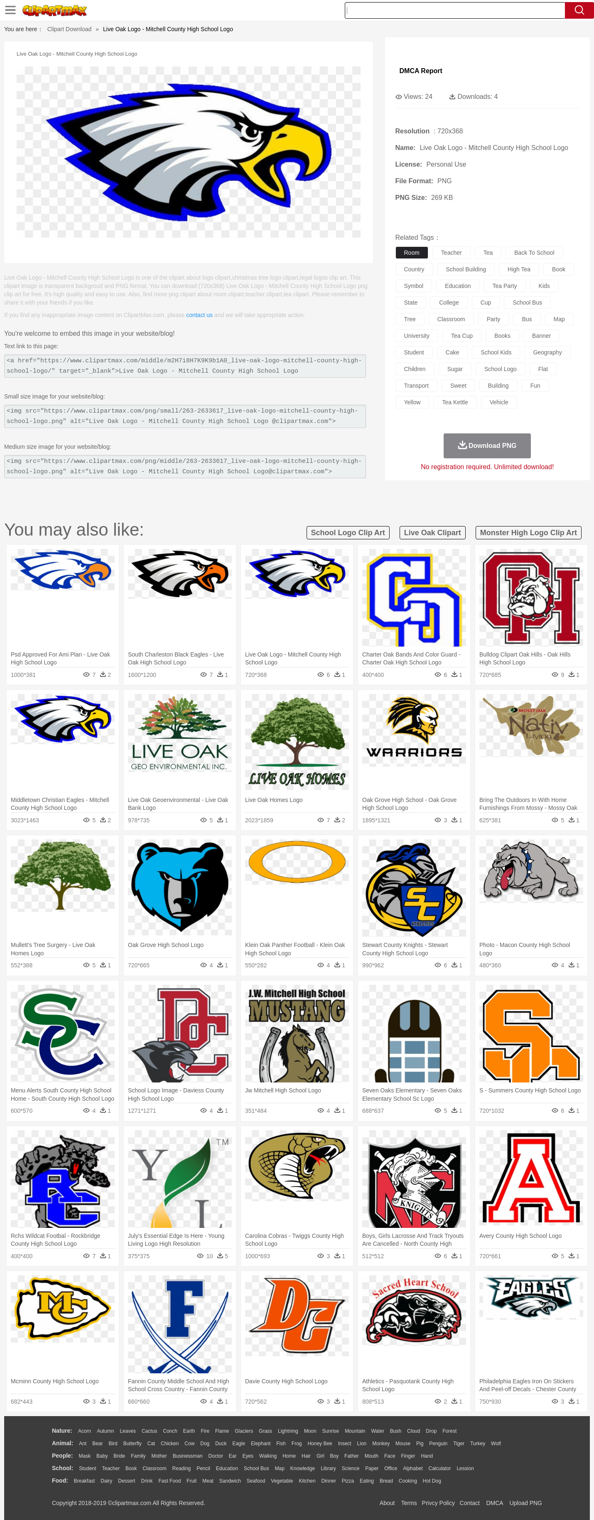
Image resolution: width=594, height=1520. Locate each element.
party (494, 319)
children (415, 369)
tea (488, 252)
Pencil (203, 1468)
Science (351, 1468)
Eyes (247, 1456)
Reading (181, 1468)
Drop (431, 1431)
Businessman (188, 1456)
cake (452, 352)
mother (159, 1456)
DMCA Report (421, 70)
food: (60, 1480)
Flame (222, 1431)
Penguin (438, 1443)
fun (535, 385)
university (417, 335)
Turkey (477, 1443)
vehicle (499, 402)
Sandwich (230, 1481)
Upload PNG (525, 1503)
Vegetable (282, 1481)
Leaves (128, 1431)
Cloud (413, 1431)
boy (334, 1456)
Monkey (381, 1443)
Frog (297, 1443)
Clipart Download (69, 29)
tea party (504, 286)
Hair (306, 1456)
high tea (519, 269)
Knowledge (302, 1468)
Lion (362, 1443)
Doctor (216, 1456)
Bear (97, 1443)
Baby (102, 1456)
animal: (62, 1443)
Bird (112, 1443)
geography (547, 352)
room (412, 252)
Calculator (440, 1468)
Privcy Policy (438, 1503)
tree (410, 319)
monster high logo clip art (528, 533)
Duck (220, 1443)
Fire (205, 1431)
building (498, 385)
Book (131, 1468)
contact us (199, 315)
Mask (85, 1456)
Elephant (260, 1443)
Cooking (408, 1481)
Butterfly (132, 1443)
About (387, 1503)
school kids (496, 352)
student (414, 352)
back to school (534, 252)
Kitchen (307, 1481)
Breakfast (84, 1481)
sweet (458, 385)
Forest (449, 1431)
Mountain (355, 1431)
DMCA (494, 1503)
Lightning (288, 1431)
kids (544, 286)
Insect (344, 1443)
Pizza (348, 1481)
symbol (414, 286)
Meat (208, 1481)
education (458, 286)
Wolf (496, 1443)
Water (377, 1431)
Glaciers (244, 1431)
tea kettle (455, 402)
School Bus (256, 1468)
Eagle (238, 1443)
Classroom (154, 1468)
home (289, 1456)
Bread (386, 1481)
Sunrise (330, 1431)
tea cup (462, 335)
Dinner (329, 1481)
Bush (395, 1431)
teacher (451, 252)
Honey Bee (319, 1443)
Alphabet (412, 1468)
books (502, 335)
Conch (170, 1431)
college (449, 302)
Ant (82, 1443)
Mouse (402, 1443)
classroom (451, 319)
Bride (119, 1456)
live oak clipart (432, 533)
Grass (265, 1431)
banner (541, 335)
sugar (455, 369)
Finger (408, 1456)
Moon (310, 1431)
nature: (62, 1430)
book (558, 269)
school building (466, 269)
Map (280, 1468)
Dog (204, 1443)
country (414, 269)
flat (543, 369)
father (351, 1456)
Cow (189, 1443)
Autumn (105, 1431)
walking (268, 1456)
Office (390, 1468)
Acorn (84, 1431)
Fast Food (169, 1481)
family (138, 1456)
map (559, 319)
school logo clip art (348, 533)
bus (527, 319)
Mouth (371, 1456)
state (411, 302)
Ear (233, 1456)
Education (227, 1468)
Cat (151, 1443)
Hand (427, 1456)
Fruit (191, 1481)
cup (486, 302)
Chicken (170, 1443)
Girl (320, 1456)
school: (62, 1468)
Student (87, 1468)
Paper (371, 1468)
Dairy (106, 1481)
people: (62, 1455)
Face (389, 1456)
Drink (147, 1481)
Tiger (458, 1443)
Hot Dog (432, 1481)
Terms (409, 1503)
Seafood (256, 1481)
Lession (465, 1468)
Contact (470, 1503)
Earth (189, 1431)
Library (328, 1468)
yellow (412, 402)
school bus (527, 302)
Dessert (126, 1481)
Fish (281, 1443)
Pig (419, 1443)
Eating (367, 1481)
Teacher (111, 1468)
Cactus (149, 1431)
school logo (500, 369)
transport (416, 385)
